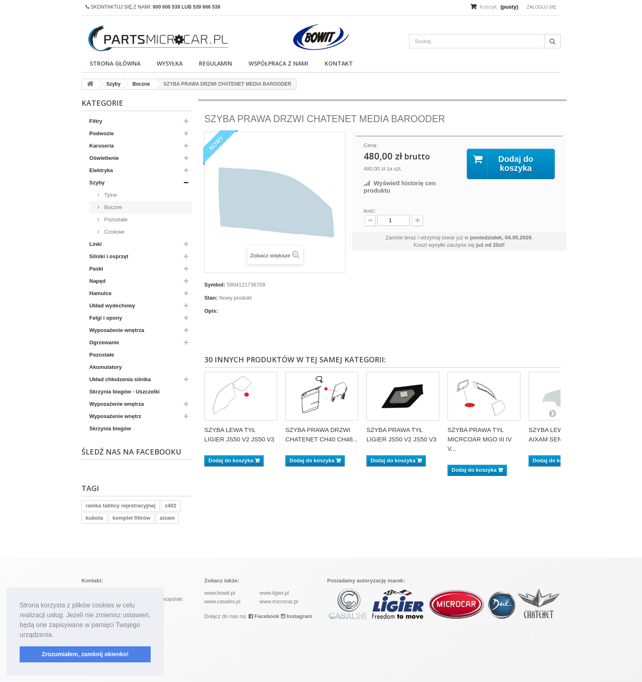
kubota (94, 518)
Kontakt (339, 63)
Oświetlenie (104, 158)
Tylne (110, 195)
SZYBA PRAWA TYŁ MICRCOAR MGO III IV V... (480, 439)
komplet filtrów (131, 518)
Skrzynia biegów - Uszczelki (124, 392)
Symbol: (214, 285)
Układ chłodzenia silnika (120, 379)
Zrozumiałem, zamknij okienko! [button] (85, 654)
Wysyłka (170, 63)
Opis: (211, 311)
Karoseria (101, 146)
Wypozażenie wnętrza (116, 404)
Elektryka (101, 170)
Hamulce (100, 293)
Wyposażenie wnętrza (116, 330)
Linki (95, 244)
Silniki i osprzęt (108, 256)
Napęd (97, 281)
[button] (56, 635)
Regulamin (215, 63)
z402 (170, 505)
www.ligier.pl (274, 593)
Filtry (95, 121)
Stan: (211, 298)
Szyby (97, 183)
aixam (167, 518)
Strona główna (115, 63)
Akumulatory (105, 367)
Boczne (112, 207)
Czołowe (113, 232)
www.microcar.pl (279, 601)
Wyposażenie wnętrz (115, 416)
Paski (96, 269)
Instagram (296, 616)
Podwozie (101, 133)
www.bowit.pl (219, 593)
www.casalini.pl (222, 601)
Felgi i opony (105, 318)
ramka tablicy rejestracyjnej (121, 505)
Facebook (264, 616)
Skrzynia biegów (110, 428)
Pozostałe (115, 219)
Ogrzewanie (104, 342)
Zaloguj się (541, 7)
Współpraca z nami (278, 63)
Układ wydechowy (112, 305)
